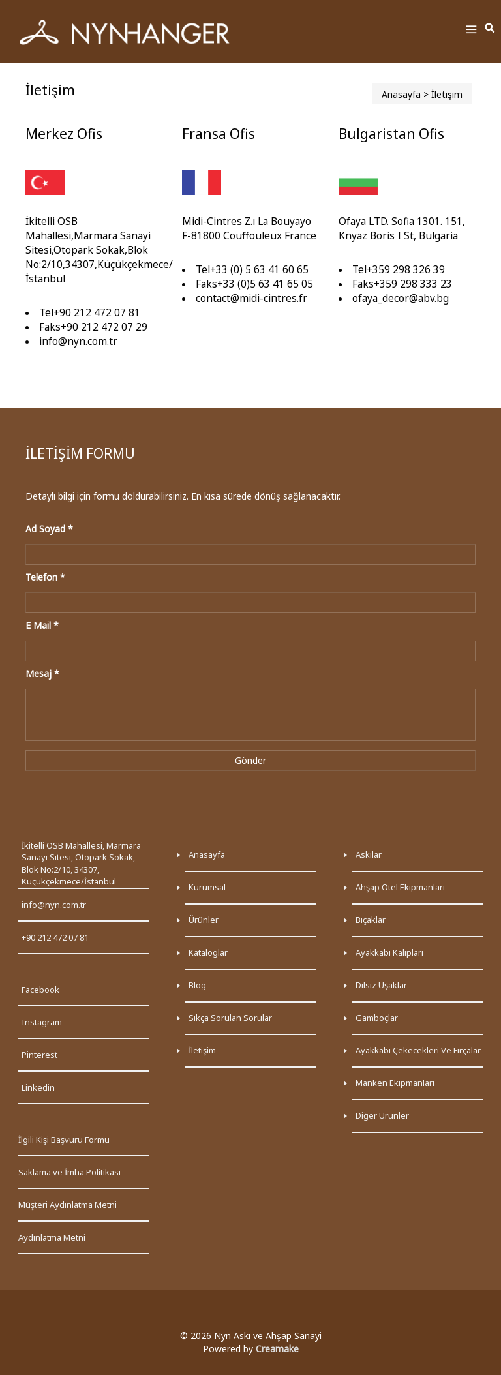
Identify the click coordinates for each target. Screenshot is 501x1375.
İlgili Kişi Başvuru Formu (64, 1139)
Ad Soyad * (49, 528)
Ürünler (204, 920)
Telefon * (45, 577)
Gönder (250, 760)
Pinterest (39, 1055)
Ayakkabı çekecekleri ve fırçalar (418, 1050)
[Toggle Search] (490, 28)
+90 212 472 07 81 (55, 937)
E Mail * (42, 625)
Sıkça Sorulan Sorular (230, 1017)
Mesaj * (42, 673)
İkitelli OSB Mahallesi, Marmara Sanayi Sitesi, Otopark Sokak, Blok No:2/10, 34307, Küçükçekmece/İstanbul (81, 863)
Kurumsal (207, 887)
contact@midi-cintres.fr (251, 298)
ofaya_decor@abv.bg (400, 298)
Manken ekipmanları (395, 1083)
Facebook (40, 989)
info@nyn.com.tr (78, 341)
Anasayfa (401, 94)
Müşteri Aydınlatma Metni (67, 1205)
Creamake (277, 1348)
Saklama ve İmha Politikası (69, 1172)
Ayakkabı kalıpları (389, 952)
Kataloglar (208, 952)
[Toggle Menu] (471, 31)
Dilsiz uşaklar (381, 985)
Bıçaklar (371, 920)
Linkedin (38, 1087)
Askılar (369, 854)
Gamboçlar (377, 1017)
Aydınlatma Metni (51, 1237)
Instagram (42, 1022)
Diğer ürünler (382, 1115)
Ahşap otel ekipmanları (400, 887)
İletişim (202, 1050)
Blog (197, 985)
